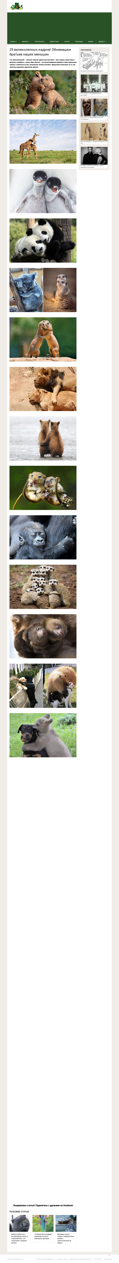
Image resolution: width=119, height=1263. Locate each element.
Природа (79, 42)
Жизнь (25, 42)
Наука (67, 42)
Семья (12, 42)
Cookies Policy (108, 1259)
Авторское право (62, 1259)
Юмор (90, 42)
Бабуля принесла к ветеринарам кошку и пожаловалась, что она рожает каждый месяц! (19, 1238)
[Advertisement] (59, 25)
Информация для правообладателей (80, 1259)
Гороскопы (39, 42)
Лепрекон (10, 1259)
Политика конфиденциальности (45, 1259)
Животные (54, 42)
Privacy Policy (97, 1259)
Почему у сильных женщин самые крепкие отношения (92, 166)
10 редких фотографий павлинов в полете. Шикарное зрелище (42, 1236)
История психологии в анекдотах (92, 71)
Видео (101, 42)
